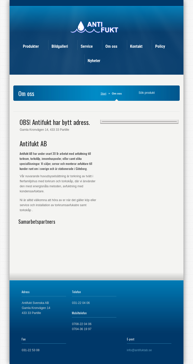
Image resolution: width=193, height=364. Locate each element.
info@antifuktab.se (139, 350)
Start (103, 93)
